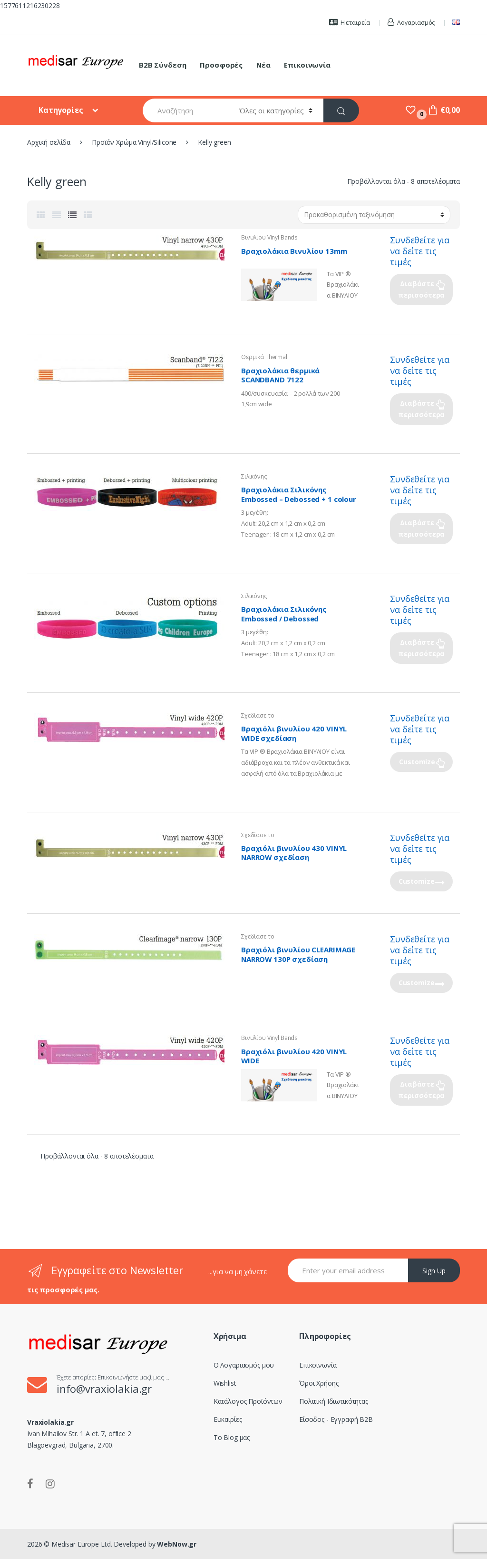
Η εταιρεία (349, 22)
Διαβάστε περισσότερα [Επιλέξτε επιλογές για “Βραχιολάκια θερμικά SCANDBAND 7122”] (421, 409)
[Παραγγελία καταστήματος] (374, 215)
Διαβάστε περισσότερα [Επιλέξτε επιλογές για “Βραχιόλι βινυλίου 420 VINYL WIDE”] (421, 1089)
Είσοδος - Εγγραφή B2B (336, 1419)
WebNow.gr (176, 1544)
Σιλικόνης (254, 476)
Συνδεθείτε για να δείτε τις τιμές (419, 251)
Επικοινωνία (307, 65)
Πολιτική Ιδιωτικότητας (333, 1401)
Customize (417, 761)
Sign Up (434, 1270)
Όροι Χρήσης (318, 1383)
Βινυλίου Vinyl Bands (269, 237)
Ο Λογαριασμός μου (244, 1364)
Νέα (263, 65)
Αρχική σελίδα (48, 142)
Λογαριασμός (411, 22)
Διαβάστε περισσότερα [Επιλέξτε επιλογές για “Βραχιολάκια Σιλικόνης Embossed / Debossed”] (421, 648)
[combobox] (186, 110)
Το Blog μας (232, 1437)
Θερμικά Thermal (264, 357)
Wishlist (225, 1383)
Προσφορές (221, 65)
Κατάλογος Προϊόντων (248, 1401)
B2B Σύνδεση (162, 65)
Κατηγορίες (62, 110)
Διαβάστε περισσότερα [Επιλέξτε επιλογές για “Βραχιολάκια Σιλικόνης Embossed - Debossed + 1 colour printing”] (421, 528)
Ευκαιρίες (228, 1419)
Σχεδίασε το (257, 715)
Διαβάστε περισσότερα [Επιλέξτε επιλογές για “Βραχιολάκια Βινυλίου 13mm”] (421, 289)
